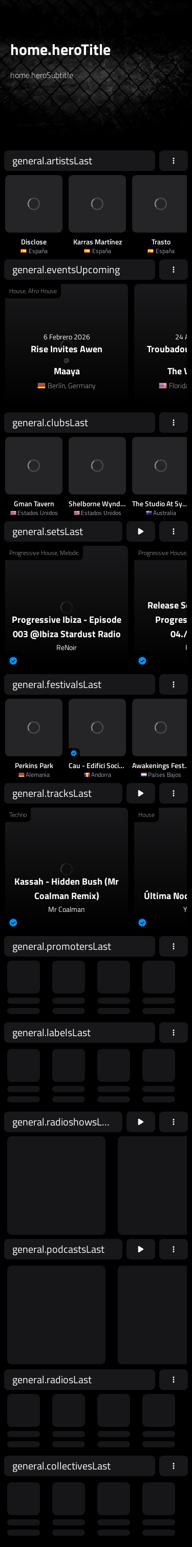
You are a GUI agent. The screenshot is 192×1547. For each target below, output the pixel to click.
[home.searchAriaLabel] (72, 119)
